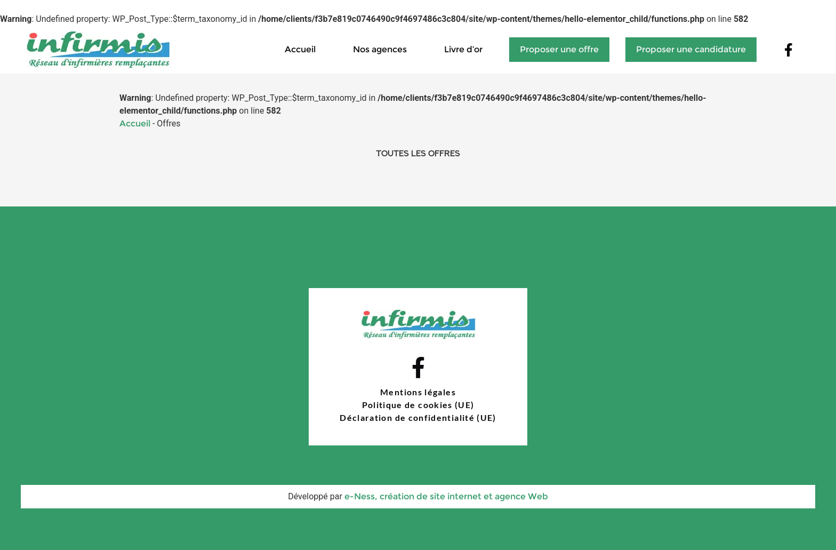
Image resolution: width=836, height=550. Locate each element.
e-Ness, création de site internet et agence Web (446, 496)
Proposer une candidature (691, 49)
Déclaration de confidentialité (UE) (418, 417)
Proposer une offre (559, 49)
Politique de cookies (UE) (418, 405)
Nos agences (380, 49)
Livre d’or (463, 49)
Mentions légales (418, 392)
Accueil (300, 49)
